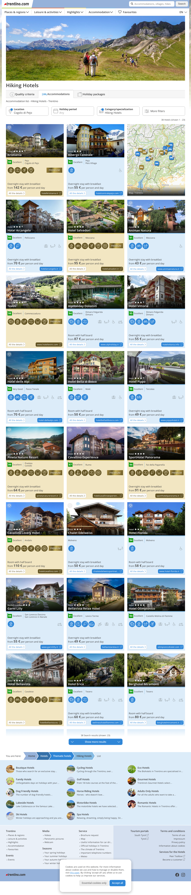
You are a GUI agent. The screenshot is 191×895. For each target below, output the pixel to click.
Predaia (28, 463)
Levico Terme (92, 616)
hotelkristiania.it (52, 193)
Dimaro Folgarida (94, 312)
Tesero (89, 691)
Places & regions (15, 12)
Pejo (27, 160)
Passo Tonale (32, 389)
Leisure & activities (46, 12)
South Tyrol (142, 835)
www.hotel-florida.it (171, 571)
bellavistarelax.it (112, 647)
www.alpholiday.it (112, 345)
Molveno (72, 540)
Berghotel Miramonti (156, 689)
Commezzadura (32, 313)
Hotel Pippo (156, 387)
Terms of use (178, 835)
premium (54, 170)
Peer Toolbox (177, 856)
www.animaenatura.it (170, 269)
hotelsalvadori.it (113, 269)
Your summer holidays (55, 856)
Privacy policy (178, 842)
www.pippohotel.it (172, 420)
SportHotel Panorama (156, 463)
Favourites (127, 12)
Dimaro (89, 314)
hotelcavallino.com (50, 571)
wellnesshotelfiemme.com (108, 723)
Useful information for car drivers (96, 842)
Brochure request (89, 835)
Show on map (156, 160)
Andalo (28, 540)
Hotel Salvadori (95, 236)
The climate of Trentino (92, 849)
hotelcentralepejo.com (109, 193)
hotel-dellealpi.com (50, 420)
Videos (47, 835)
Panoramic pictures (54, 838)
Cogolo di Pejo (32, 163)
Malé (88, 389)
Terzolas (150, 389)
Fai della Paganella (155, 465)
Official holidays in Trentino (95, 845)
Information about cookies (172, 845)
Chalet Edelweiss (95, 538)
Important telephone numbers (96, 852)
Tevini (35, 311)
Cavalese (29, 691)
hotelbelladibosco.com (109, 420)
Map (83, 838)
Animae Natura (156, 236)
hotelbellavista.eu (51, 723)
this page (74, 872)
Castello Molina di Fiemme (159, 616)
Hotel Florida (156, 538)
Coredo (28, 465)
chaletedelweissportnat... (108, 571)
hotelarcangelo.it (51, 269)
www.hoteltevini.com (49, 345)
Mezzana (90, 238)
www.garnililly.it (52, 647)
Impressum (179, 838)
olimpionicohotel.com (170, 647)
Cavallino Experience (95, 463)
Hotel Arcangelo (35, 236)
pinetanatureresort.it (49, 496)
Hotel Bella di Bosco (95, 387)
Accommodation (99, 12)
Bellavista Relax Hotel (95, 614)
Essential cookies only (94, 883)
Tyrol (145, 838)
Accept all (117, 883)
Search (182, 4)
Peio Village (91, 163)
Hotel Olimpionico (156, 614)
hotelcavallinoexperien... (108, 496)
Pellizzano (30, 238)
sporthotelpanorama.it (170, 496)
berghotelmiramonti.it (170, 723)
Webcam (48, 842)
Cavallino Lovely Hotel (35, 538)
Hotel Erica (95, 689)
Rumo (88, 465)
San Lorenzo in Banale (36, 617)
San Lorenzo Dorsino (35, 614)
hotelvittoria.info (173, 345)
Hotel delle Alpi (35, 387)
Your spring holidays (54, 852)
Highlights (73, 12)
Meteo (84, 856)
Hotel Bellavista (35, 689)
